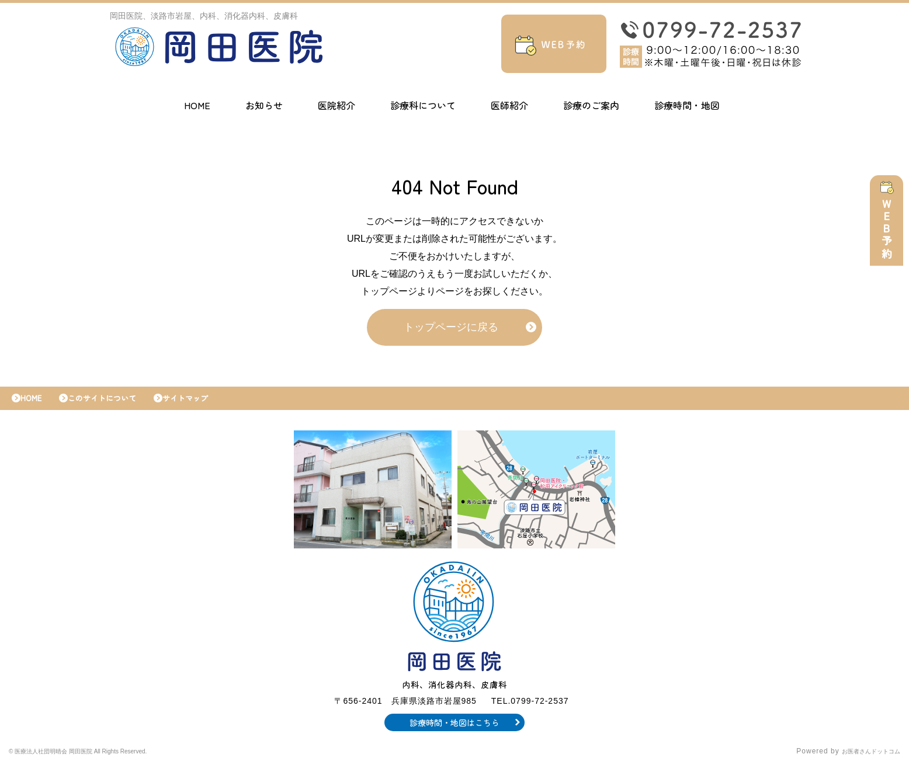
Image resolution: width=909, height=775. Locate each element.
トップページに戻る (451, 330)
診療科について (423, 105)
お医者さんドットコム (862, 760)
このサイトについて (116, 404)
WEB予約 (889, 235)
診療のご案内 (591, 105)
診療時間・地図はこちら (455, 731)
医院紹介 (336, 105)
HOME (197, 105)
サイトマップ (211, 404)
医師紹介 (509, 105)
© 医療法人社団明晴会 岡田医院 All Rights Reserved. (102, 760)
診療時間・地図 (687, 105)
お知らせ (264, 105)
